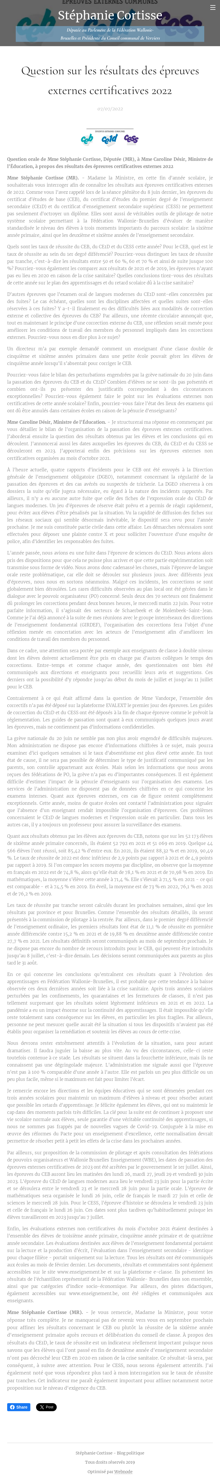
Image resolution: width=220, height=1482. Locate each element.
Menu (212, 7)
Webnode (123, 1471)
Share (19, 1407)
